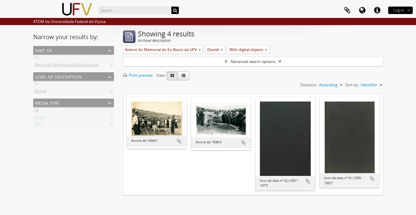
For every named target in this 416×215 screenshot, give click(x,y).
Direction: (308, 84)
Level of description (58, 76)
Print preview (138, 75)
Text (38, 125)
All (36, 58)
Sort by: (352, 84)
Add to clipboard (179, 141)
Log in (398, 10)
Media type (47, 103)
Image (39, 118)
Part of (43, 50)
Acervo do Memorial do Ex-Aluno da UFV (70, 65)
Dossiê (40, 92)
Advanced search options (253, 61)
